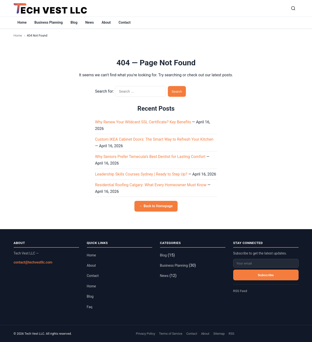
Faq (89, 307)
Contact (125, 22)
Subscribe (266, 275)
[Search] (293, 8)
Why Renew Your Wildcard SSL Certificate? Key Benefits (143, 122)
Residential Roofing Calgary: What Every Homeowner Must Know (151, 185)
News (89, 22)
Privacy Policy (145, 333)
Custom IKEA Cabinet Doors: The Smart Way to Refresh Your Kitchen (154, 139)
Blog (73, 22)
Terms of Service (170, 333)
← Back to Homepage (155, 206)
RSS (231, 333)
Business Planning (48, 22)
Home (22, 22)
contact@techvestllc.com (33, 262)
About (106, 22)
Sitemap (219, 333)
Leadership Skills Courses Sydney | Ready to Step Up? (141, 174)
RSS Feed (240, 291)
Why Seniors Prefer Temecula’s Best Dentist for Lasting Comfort (150, 156)
